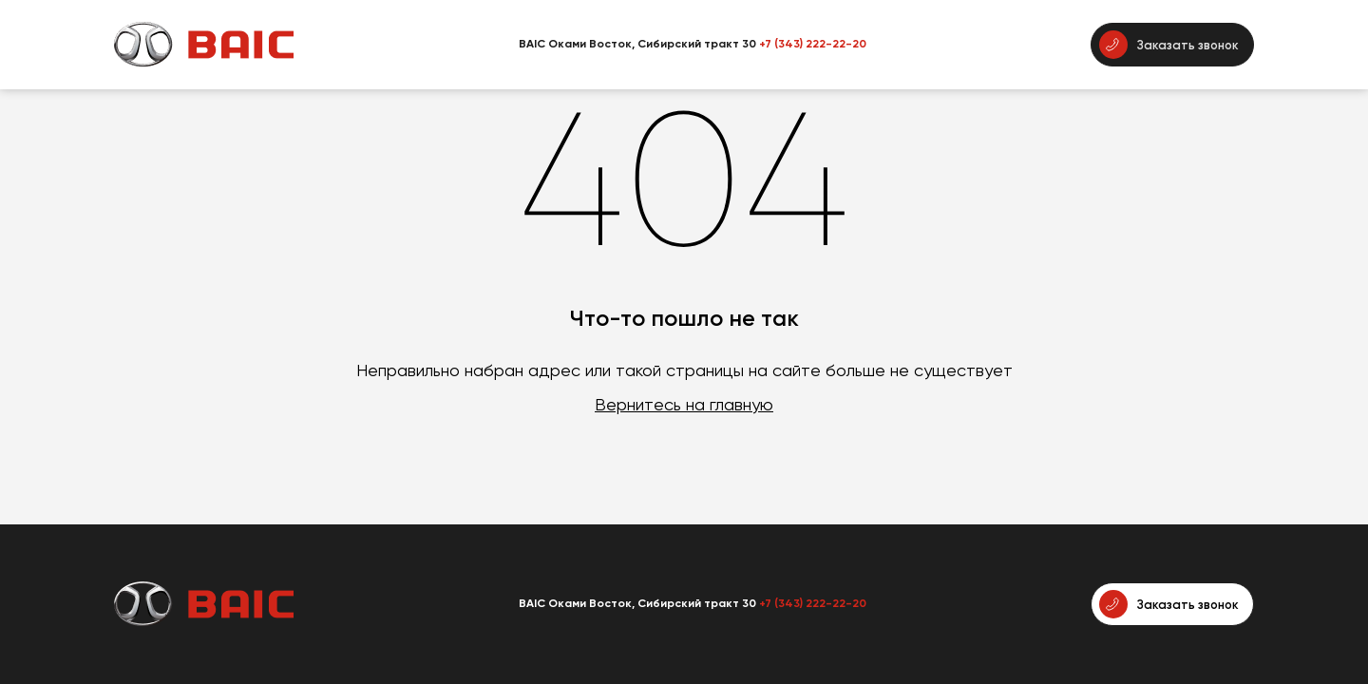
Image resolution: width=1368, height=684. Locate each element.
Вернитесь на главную (684, 404)
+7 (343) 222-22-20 (812, 43)
